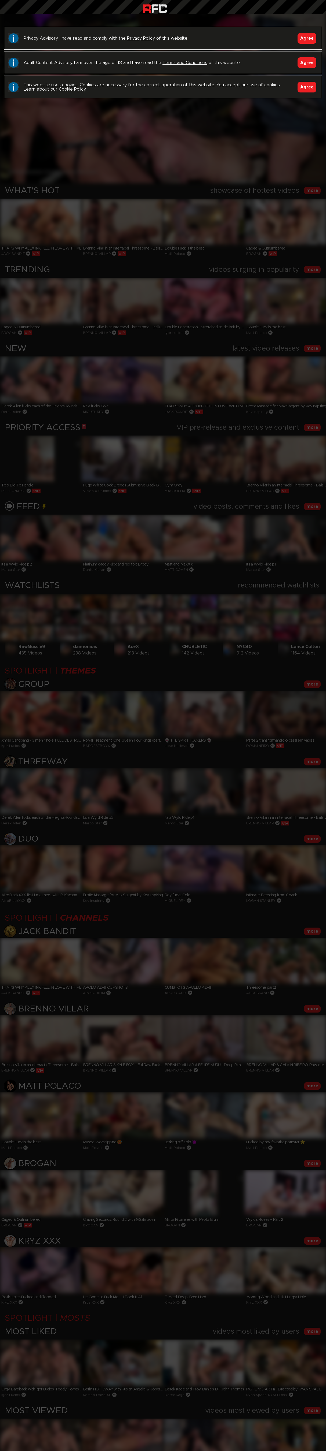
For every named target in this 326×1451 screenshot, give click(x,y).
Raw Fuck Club (155, 8)
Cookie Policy (72, 89)
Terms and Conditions (184, 63)
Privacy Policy (141, 38)
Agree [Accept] (307, 38)
